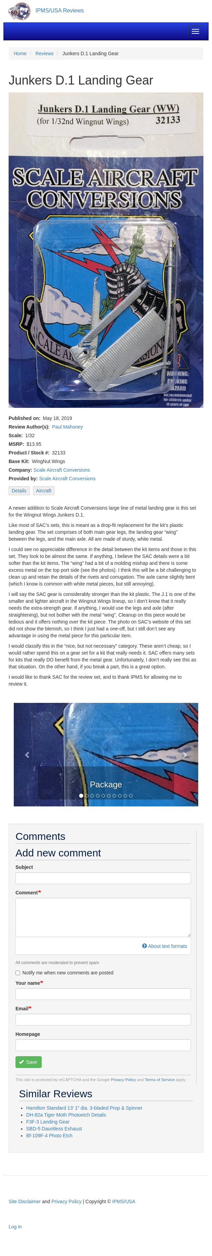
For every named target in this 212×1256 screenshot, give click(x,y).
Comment (26, 892)
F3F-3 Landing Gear (48, 1122)
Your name (27, 983)
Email (21, 1008)
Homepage (27, 1034)
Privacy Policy (123, 1079)
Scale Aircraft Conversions (61, 470)
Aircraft (43, 490)
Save (28, 1062)
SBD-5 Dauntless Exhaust (54, 1128)
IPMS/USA (123, 1201)
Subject (24, 867)
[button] (27, 754)
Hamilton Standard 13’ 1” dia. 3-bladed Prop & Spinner (84, 1108)
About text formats (164, 946)
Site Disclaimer (25, 1201)
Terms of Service (160, 1079)
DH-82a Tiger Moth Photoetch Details (66, 1115)
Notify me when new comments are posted (64, 972)
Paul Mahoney (67, 427)
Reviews (44, 53)
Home (20, 53)
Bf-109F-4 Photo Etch (49, 1135)
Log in (15, 1226)
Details (19, 490)
